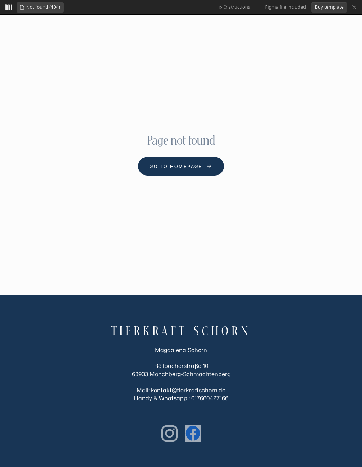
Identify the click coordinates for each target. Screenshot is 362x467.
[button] (40, 7)
